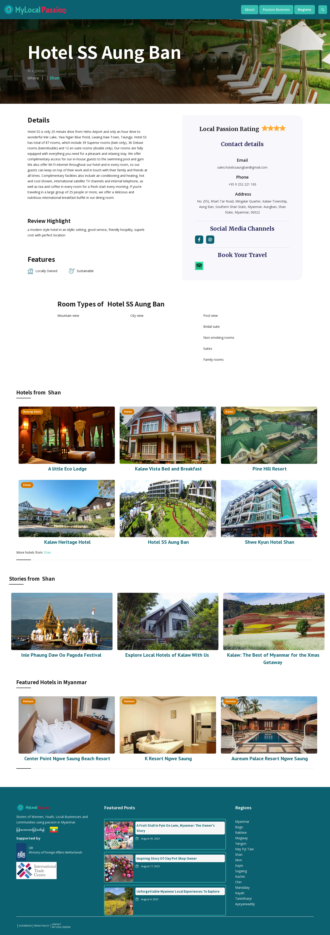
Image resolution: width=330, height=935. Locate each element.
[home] (117, 9)
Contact (56, 924)
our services (25, 925)
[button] (249, 9)
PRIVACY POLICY (42, 925)
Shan (47, 552)
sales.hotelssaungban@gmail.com (242, 167)
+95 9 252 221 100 (242, 184)
